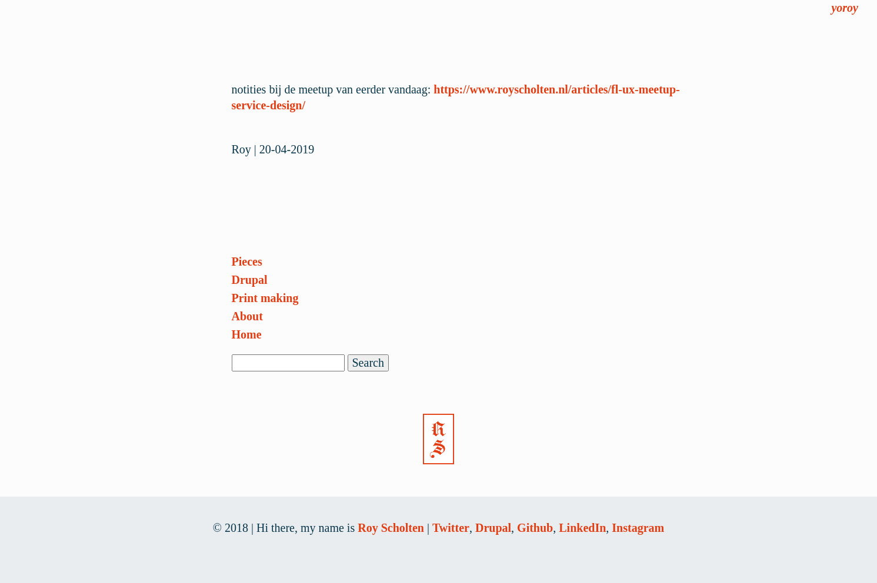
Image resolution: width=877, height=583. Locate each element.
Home (247, 334)
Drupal (250, 279)
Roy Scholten (391, 527)
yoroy (844, 7)
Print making (265, 298)
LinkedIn (582, 527)
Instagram (638, 527)
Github (535, 527)
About (247, 316)
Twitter (450, 527)
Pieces (247, 261)
